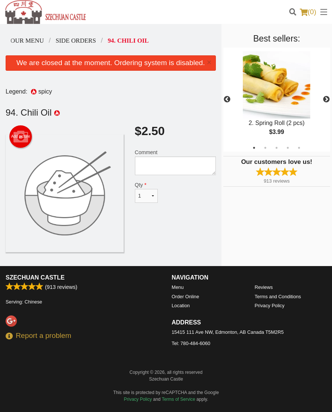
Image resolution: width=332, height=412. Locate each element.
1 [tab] (254, 148)
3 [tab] (276, 148)
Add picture (20, 136)
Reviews (264, 287)
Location (181, 305)
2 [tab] (265, 148)
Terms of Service (178, 399)
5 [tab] (299, 148)
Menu (178, 287)
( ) (308, 12)
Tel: (191, 343)
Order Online (185, 296)
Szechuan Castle (35, 277)
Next (326, 99)
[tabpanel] (276, 99)
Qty (146, 192)
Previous (227, 99)
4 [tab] (288, 148)
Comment (175, 162)
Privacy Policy (270, 305)
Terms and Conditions (278, 296)
